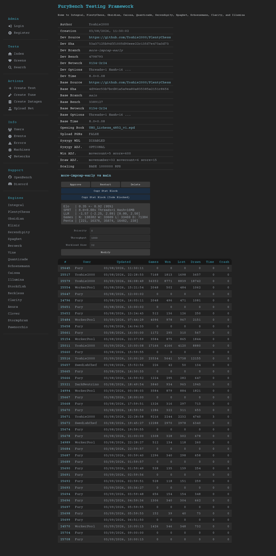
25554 (65, 291)
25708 (65, 543)
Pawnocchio (18, 327)
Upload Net (21, 108)
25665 (65, 375)
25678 (65, 440)
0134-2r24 (98, 63)
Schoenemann (19, 266)
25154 (65, 343)
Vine (12, 252)
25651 (65, 311)
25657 (65, 369)
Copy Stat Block (106, 191)
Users (16, 129)
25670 (65, 414)
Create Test (22, 88)
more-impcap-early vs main (86, 175)
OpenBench (20, 177)
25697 (65, 511)
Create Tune (22, 95)
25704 (65, 537)
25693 (65, 492)
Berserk (15, 246)
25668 (65, 408)
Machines (19, 150)
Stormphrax (18, 320)
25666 (65, 382)
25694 (65, 498)
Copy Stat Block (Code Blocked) (106, 197)
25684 (65, 453)
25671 (65, 421)
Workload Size (76, 249)
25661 (65, 337)
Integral (16, 205)
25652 (65, 317)
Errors (17, 143)
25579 (65, 285)
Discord (18, 184)
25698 (65, 517)
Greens (17, 60)
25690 (65, 472)
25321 (65, 388)
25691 (65, 479)
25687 (65, 459)
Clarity (15, 300)
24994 (65, 395)
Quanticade (18, 259)
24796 (65, 304)
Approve (75, 184)
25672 (65, 427)
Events (17, 136)
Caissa (14, 273)
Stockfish (17, 286)
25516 (65, 362)
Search (17, 67)
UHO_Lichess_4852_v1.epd (112, 128)
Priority (80, 234)
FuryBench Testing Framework (95, 6)
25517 (65, 279)
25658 (65, 330)
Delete (135, 184)
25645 (65, 272)
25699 (65, 524)
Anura (13, 307)
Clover (14, 313)
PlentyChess (19, 212)
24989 (65, 446)
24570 (65, 530)
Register (19, 33)
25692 (65, 485)
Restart (105, 184)
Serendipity (19, 232)
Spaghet (15, 239)
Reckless (16, 293)
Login (16, 26)
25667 (65, 401)
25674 (65, 433)
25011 (65, 350)
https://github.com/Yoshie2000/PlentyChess (130, 37)
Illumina (16, 280)
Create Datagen (25, 102)
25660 (65, 356)
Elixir (14, 225)
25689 (65, 466)
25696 (65, 504)
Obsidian (16, 219)
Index (16, 54)
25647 (65, 298)
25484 (65, 324)
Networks (19, 156)
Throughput (79, 242)
